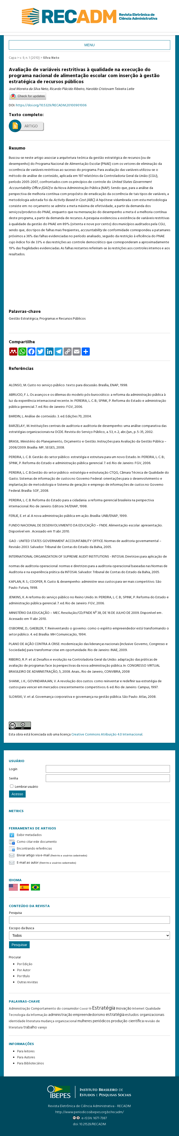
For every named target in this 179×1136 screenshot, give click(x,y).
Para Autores (26, 1057)
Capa (12, 58)
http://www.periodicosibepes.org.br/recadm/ (89, 1112)
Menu (89, 45)
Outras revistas (27, 982)
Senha (13, 778)
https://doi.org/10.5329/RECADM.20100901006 (51, 105)
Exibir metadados (29, 835)
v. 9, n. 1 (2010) (30, 58)
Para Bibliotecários (30, 1063)
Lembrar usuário (26, 787)
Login (13, 769)
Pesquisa (89, 917)
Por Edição (24, 964)
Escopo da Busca (89, 932)
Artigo (31, 126)
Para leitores (25, 1051)
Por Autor (23, 970)
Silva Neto (51, 58)
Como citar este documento (37, 842)
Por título (23, 976)
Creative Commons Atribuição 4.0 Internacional (106, 734)
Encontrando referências (34, 848)
